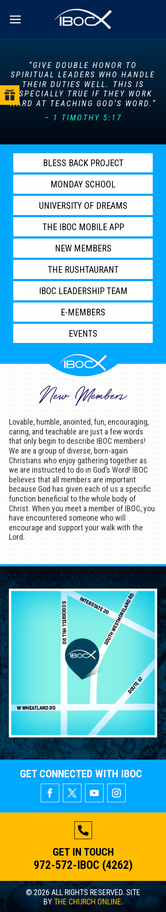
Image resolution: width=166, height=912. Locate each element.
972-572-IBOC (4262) (83, 865)
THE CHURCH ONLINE (87, 901)
